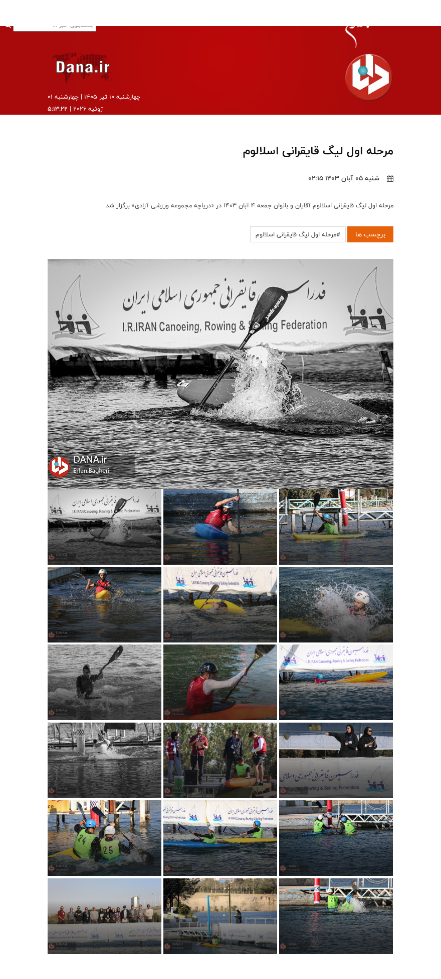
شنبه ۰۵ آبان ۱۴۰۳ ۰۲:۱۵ (350, 178)
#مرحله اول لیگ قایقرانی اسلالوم (298, 234)
